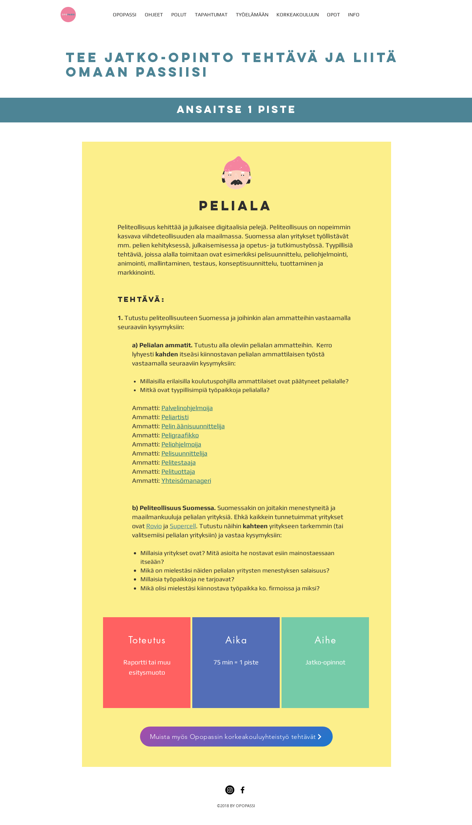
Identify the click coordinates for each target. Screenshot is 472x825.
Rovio (154, 526)
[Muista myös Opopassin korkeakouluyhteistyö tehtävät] (236, 737)
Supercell (183, 526)
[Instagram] (229, 789)
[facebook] (242, 789)
